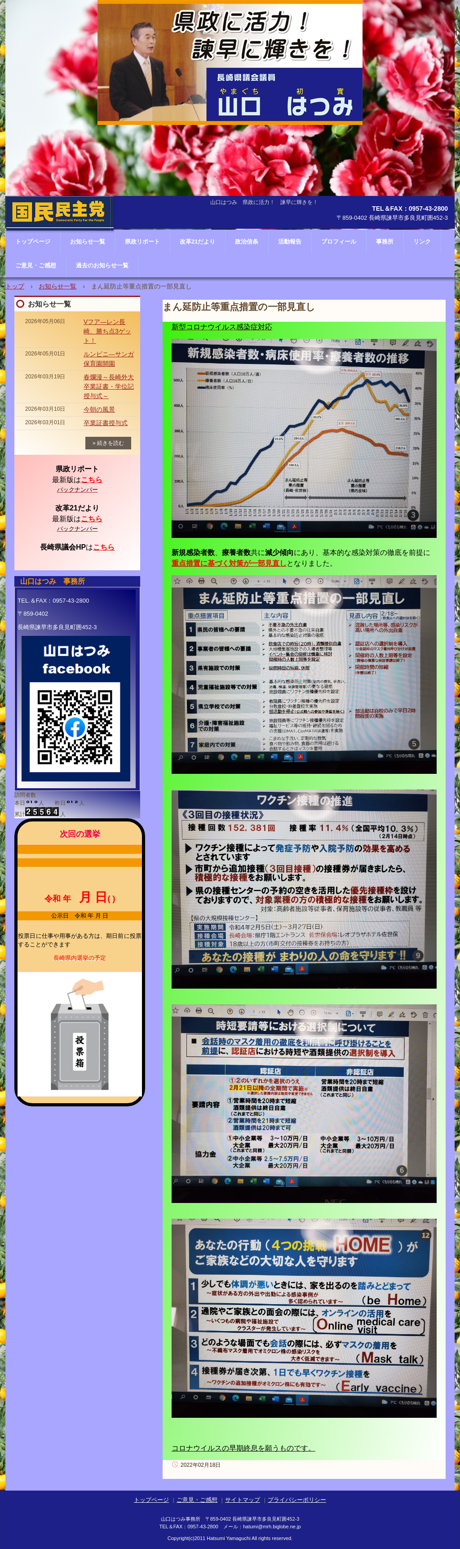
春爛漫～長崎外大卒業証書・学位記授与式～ (109, 386)
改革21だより (197, 241)
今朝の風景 (99, 409)
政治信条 (246, 241)
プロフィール (338, 241)
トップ (14, 286)
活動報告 (289, 241)
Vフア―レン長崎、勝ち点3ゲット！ (107, 331)
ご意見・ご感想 (35, 265)
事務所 (385, 241)
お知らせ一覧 (57, 286)
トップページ (151, 1499)
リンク (422, 241)
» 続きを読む (108, 443)
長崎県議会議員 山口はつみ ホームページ (60, 240)
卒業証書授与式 (106, 422)
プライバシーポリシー (297, 1499)
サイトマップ (242, 1499)
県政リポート (142, 241)
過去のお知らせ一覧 (102, 265)
